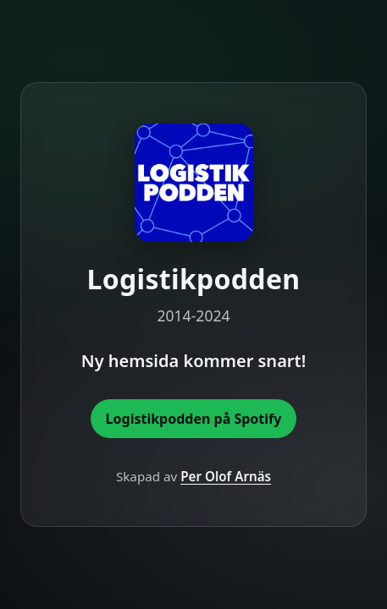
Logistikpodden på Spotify (194, 418)
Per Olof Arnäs (225, 476)
